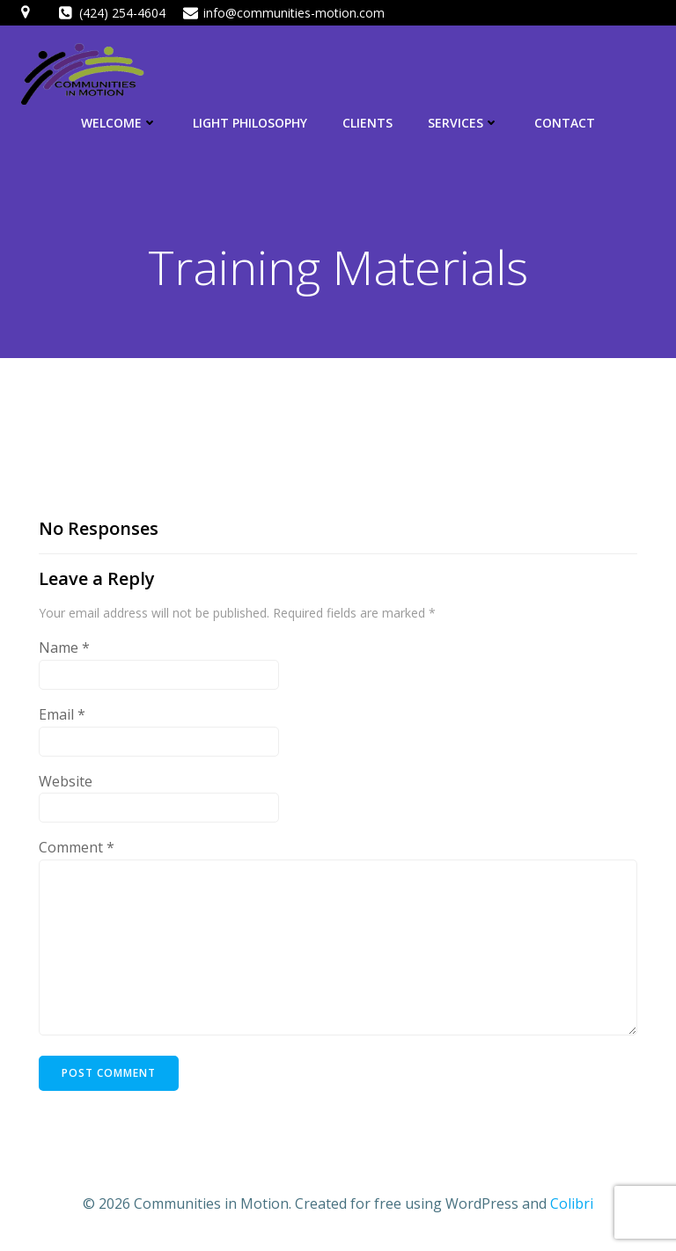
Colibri (571, 1203)
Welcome (119, 122)
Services (463, 122)
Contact (564, 122)
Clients (367, 122)
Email (62, 714)
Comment (76, 847)
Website (65, 781)
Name (64, 647)
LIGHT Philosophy (250, 122)
